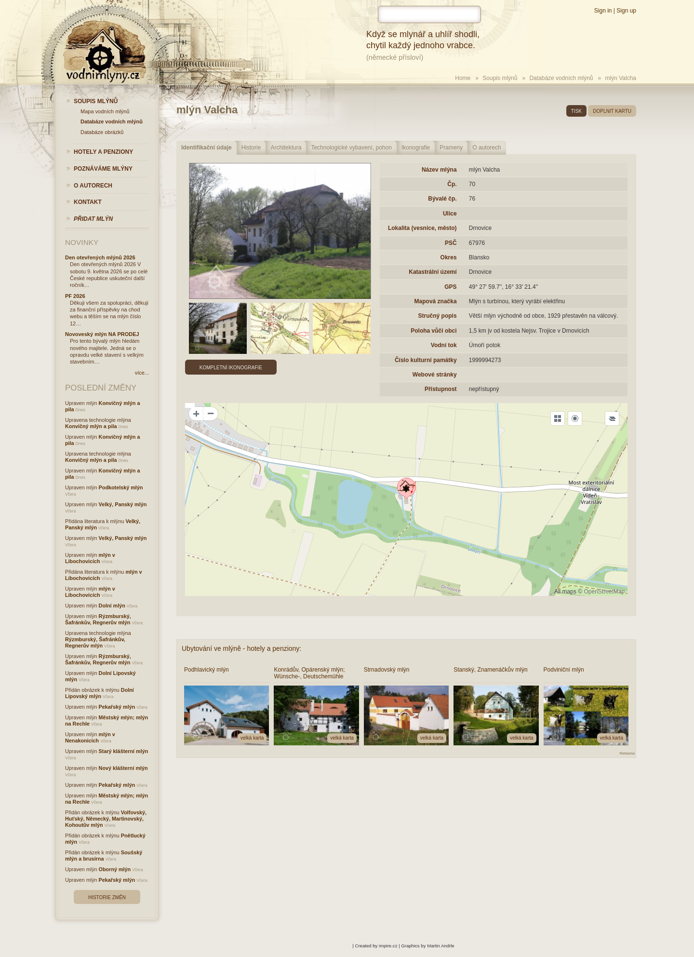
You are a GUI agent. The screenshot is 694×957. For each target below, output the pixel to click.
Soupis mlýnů (499, 78)
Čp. (451, 184)
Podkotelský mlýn (121, 487)
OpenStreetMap (604, 591)
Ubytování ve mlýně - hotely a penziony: (241, 648)
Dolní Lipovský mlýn (99, 693)
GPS (450, 286)
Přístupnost (441, 389)
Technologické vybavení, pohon (351, 147)
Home (462, 78)
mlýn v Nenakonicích (90, 737)
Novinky (81, 242)
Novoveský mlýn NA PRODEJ (102, 334)
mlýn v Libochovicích (90, 558)
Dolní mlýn (112, 605)
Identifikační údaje (206, 147)
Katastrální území (432, 272)
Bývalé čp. (442, 198)
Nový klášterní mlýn (123, 768)
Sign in (603, 10)
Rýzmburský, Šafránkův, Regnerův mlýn (98, 619)
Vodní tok (444, 345)
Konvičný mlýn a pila (91, 426)
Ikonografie (415, 147)
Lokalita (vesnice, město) (422, 228)
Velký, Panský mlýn (123, 504)
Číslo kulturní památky (426, 360)
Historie (251, 147)
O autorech (486, 147)
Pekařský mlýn (117, 707)
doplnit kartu (612, 111)
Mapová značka (435, 301)
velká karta (252, 738)
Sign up (626, 10)
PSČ (451, 243)
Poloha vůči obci (433, 330)
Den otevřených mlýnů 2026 (100, 257)
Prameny (451, 147)
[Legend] (612, 418)
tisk (576, 111)
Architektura (285, 147)
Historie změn (107, 897)
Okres (448, 257)
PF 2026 (75, 296)
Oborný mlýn (115, 869)
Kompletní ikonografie (231, 367)
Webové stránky (435, 374)
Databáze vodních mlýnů (561, 78)
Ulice (450, 213)
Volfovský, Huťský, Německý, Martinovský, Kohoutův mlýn (106, 818)
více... (142, 373)
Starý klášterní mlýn (123, 751)
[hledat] (429, 14)
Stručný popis (437, 315)
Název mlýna (439, 169)
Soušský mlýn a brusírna (103, 855)
